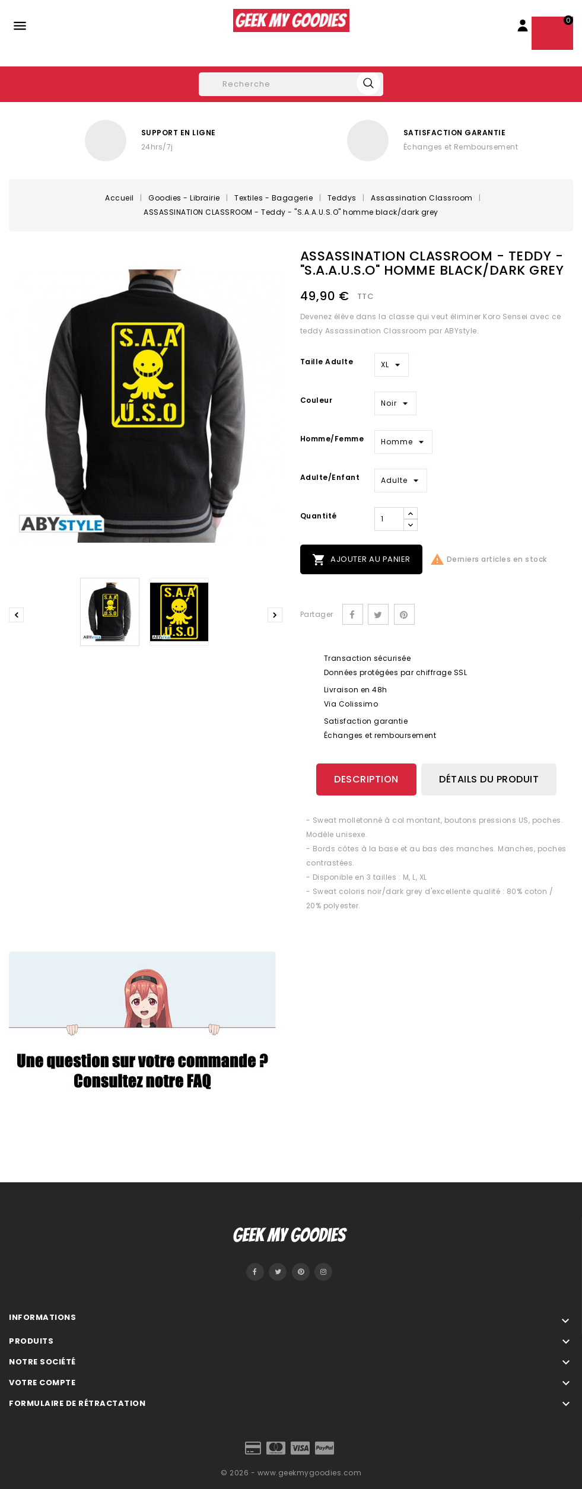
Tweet (378, 614)
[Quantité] (389, 519)
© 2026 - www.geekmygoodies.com (291, 1473)
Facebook (255, 1272)
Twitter (278, 1272)
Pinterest (404, 614)
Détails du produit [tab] (489, 779)
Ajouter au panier (361, 560)
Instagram (323, 1272)
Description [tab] (366, 779)
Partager (352, 614)
